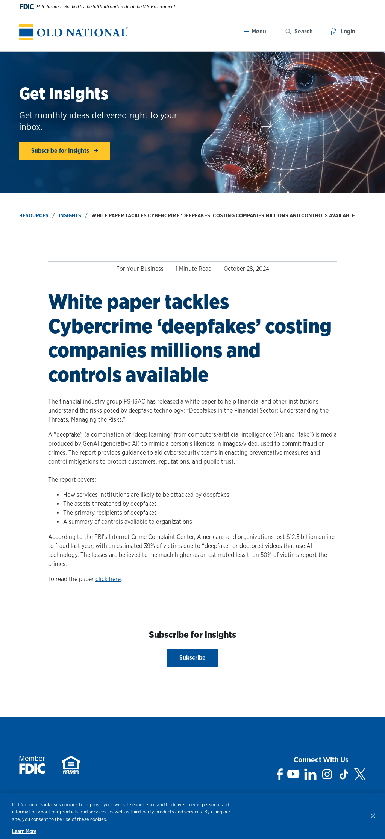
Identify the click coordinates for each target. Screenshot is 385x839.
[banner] (73, 32)
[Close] (373, 815)
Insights (70, 215)
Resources (34, 215)
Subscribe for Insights (64, 150)
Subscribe (192, 657)
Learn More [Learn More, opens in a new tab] (24, 831)
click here (108, 579)
